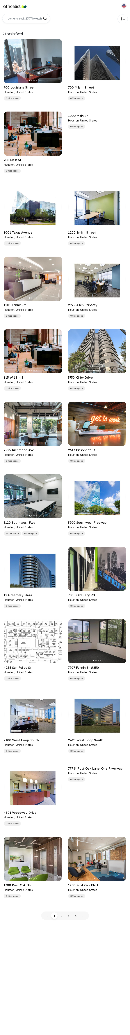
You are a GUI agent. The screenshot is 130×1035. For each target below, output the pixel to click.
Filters (122, 19)
